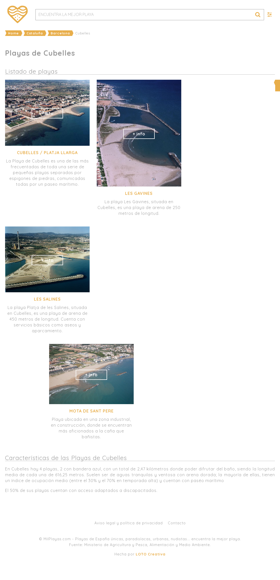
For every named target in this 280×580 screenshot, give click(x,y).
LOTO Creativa (151, 554)
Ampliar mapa (231, 82)
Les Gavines (139, 193)
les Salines (47, 299)
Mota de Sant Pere (91, 410)
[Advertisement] (230, 263)
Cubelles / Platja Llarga (47, 152)
